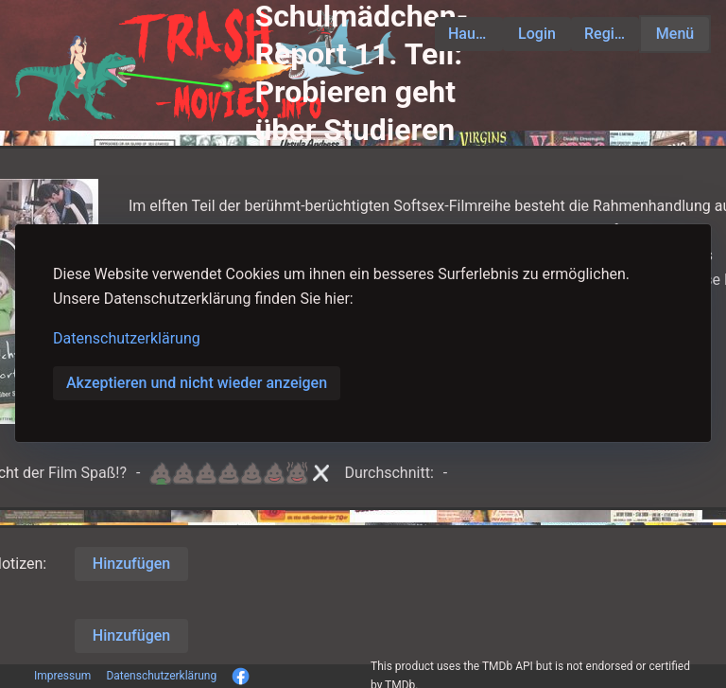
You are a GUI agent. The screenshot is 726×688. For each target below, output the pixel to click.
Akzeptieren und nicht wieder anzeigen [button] (196, 383)
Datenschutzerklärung (126, 338)
